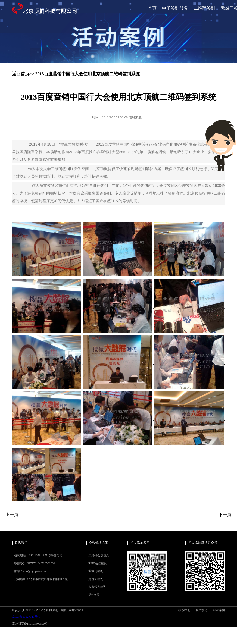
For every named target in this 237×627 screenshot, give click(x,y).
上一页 (11, 514)
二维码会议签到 (98, 555)
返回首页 (20, 73)
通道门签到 (95, 571)
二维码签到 (204, 8)
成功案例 (219, 610)
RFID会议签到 (97, 563)
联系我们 (184, 610)
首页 (152, 8)
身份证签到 (95, 579)
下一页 (225, 514)
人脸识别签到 (97, 586)
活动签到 (94, 594)
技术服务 (202, 610)
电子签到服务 (175, 8)
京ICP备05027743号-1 (26, 616)
